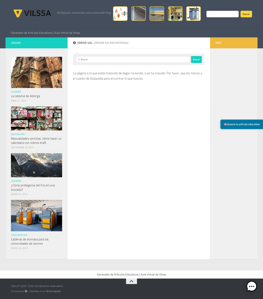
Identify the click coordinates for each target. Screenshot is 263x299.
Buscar (246, 14)
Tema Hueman (53, 291)
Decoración (18, 134)
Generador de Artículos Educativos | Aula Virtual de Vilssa (45, 32)
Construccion (19, 235)
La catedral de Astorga (25, 96)
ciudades (16, 91)
